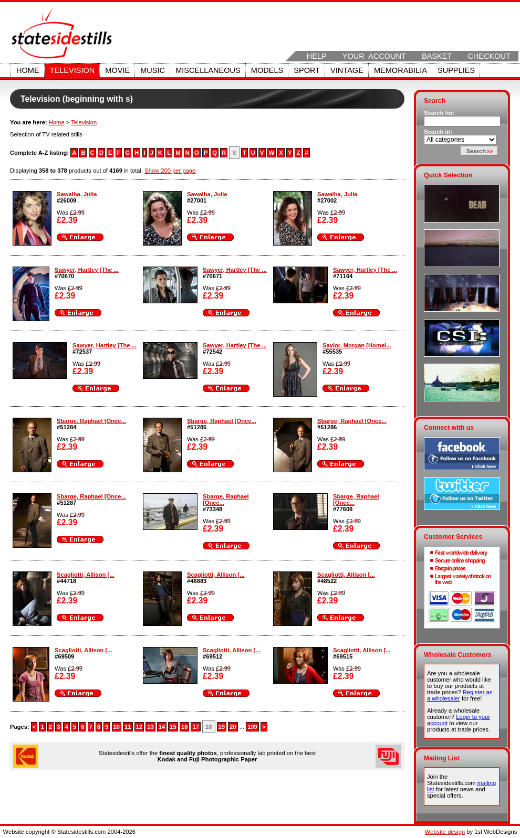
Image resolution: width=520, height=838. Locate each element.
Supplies (456, 70)
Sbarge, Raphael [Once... (91, 421)
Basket (437, 56)
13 (150, 727)
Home (27, 70)
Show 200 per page (169, 170)
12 (139, 727)
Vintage (346, 70)
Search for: (439, 113)
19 (222, 727)
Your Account (374, 56)
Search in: (438, 132)
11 (127, 727)
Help (317, 56)
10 (116, 727)
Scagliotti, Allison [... (86, 574)
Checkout (489, 56)
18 (208, 727)
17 (195, 727)
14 (162, 727)
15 (173, 727)
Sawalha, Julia (77, 194)
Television (72, 70)
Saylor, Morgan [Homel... (357, 345)
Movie (117, 70)
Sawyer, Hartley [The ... (87, 270)
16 (184, 727)
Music (152, 70)
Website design (445, 832)
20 (233, 727)
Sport (307, 70)
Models (267, 70)
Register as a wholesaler (459, 695)
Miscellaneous (208, 70)
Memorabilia (400, 70)
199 (252, 727)
